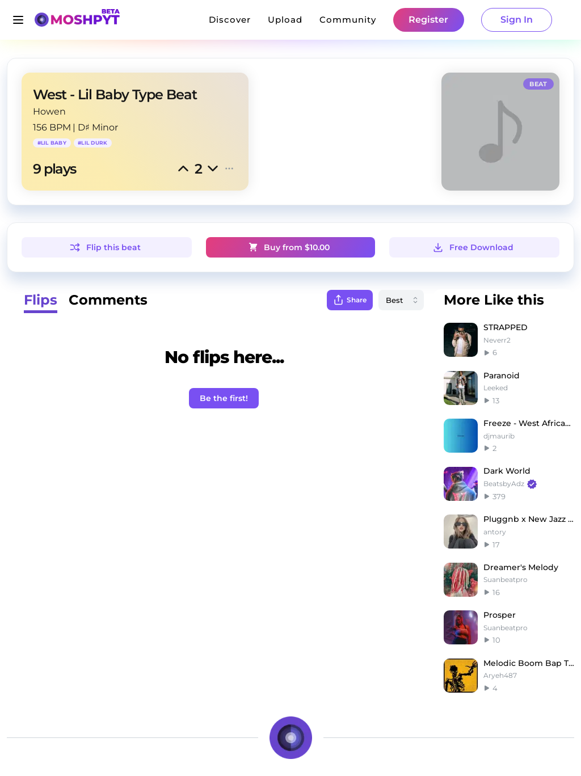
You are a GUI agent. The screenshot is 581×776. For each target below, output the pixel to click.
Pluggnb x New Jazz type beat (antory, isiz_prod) (528, 519)
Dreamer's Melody (520, 567)
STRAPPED (505, 327)
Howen (49, 111)
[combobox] (401, 300)
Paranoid (501, 375)
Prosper (499, 615)
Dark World (507, 471)
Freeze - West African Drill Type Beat (528, 423)
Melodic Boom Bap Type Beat (528, 663)
